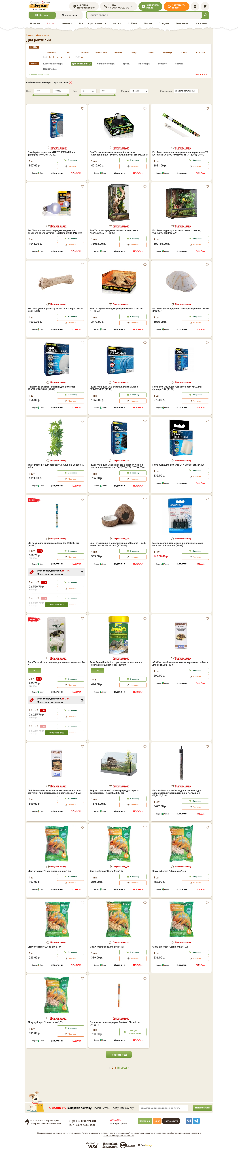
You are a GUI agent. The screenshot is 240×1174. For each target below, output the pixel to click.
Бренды (35, 26)
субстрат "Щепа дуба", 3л (44, 967)
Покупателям (69, 18)
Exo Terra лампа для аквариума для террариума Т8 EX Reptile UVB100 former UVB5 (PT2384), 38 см (180, 151)
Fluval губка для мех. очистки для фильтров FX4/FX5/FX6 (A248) (114, 408)
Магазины (201, 26)
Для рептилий (61, 85)
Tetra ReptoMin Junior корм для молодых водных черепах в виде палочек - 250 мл (117, 684)
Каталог (44, 18)
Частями (72, 164)
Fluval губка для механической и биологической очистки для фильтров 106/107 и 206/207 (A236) (117, 486)
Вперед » (123, 1088)
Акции (51, 26)
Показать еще (118, 1075)
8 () (82, 1142)
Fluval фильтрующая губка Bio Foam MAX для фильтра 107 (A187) (177, 408)
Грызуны (164, 26)
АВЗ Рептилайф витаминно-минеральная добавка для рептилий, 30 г (180, 684)
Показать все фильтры (39, 77)
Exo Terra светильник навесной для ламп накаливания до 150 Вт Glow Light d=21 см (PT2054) (119, 151)
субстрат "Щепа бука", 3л (106, 892)
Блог (157, 1141)
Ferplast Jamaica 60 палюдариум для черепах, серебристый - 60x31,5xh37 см (115, 812)
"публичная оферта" (91, 1154)
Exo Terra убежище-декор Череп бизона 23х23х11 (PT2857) (117, 330)
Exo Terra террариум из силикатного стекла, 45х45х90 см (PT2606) (114, 252)
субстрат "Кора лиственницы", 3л (49, 892)
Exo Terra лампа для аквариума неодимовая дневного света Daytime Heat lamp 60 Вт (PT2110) (55, 252)
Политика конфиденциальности (119, 1156)
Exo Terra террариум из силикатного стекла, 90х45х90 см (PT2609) (176, 252)
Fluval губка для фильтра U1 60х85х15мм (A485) (178, 485)
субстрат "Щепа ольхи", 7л (45, 1043)
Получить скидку (59, 146)
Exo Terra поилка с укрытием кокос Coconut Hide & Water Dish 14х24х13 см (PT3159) (118, 564)
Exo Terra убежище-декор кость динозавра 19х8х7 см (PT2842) (55, 330)
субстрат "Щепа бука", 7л (169, 892)
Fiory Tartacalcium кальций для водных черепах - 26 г (56, 684)
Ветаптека (182, 26)
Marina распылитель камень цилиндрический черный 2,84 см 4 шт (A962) (177, 564)
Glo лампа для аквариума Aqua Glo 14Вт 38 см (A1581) (53, 564)
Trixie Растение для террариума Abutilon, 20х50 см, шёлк (56, 486)
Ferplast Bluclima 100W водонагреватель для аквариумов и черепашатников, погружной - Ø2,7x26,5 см (176, 813)
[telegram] (196, 1141)
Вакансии (145, 1141)
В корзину (72, 158)
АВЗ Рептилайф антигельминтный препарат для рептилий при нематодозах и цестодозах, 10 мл (54, 812)
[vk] (188, 1141)
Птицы (148, 26)
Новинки (67, 26)
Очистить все (201, 77)
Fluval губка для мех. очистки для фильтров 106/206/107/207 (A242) (52, 408)
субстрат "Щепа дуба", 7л (107, 967)
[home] (42, 7)
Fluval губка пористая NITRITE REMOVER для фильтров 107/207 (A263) (51, 151)
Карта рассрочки (118, 1144)
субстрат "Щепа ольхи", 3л (170, 967)
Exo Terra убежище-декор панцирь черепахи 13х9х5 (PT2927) (180, 330)
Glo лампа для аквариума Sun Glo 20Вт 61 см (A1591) (115, 1044)
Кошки (117, 26)
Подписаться (200, 1128)
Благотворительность (92, 26)
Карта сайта (171, 1141)
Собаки (132, 26)
